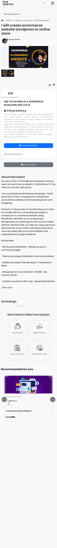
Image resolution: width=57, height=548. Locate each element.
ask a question (28, 164)
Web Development (42, 20)
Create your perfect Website (18, 411)
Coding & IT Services (22, 20)
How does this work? (13, 154)
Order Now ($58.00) (28, 145)
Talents (9, 20)
